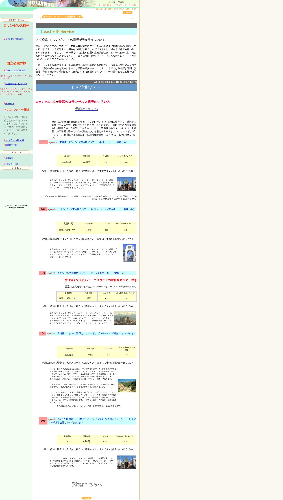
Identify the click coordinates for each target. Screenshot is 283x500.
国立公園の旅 (16, 84)
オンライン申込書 (14, 140)
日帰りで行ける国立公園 (15, 70)
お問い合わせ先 (11, 164)
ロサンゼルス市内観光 (14, 39)
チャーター (9, 104)
